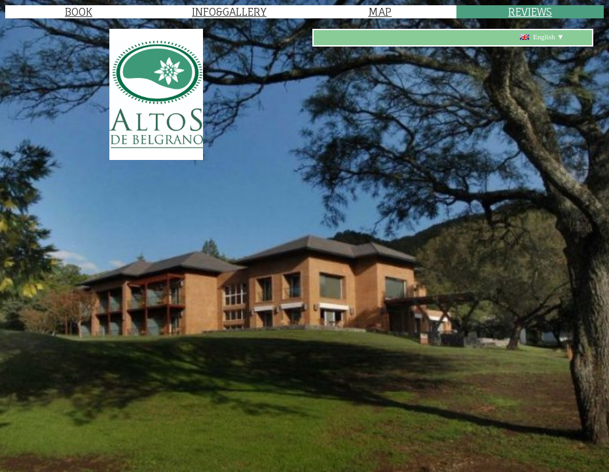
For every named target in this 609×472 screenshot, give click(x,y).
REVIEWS (530, 11)
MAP (380, 11)
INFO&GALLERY (229, 11)
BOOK (78, 11)
